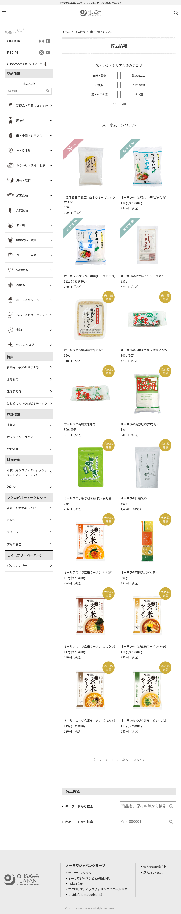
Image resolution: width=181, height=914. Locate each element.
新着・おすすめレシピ (21, 508)
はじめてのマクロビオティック (27, 403)
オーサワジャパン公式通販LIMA (89, 878)
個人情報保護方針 (155, 867)
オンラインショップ (20, 437)
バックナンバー (17, 565)
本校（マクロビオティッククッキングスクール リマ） (27, 472)
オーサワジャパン (79, 872)
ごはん (11, 520)
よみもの (12, 379)
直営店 (11, 425)
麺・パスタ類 (99, 94)
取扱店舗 (12, 449)
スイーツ (12, 532)
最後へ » (139, 760)
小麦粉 (99, 85)
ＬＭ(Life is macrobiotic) (85, 894)
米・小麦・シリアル (101, 31)
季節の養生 (14, 544)
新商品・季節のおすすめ (23, 367)
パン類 (139, 94)
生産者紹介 (14, 391)
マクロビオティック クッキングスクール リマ (97, 889)
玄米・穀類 (99, 75)
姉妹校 (11, 487)
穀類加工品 (138, 75)
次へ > (126, 760)
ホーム (66, 31)
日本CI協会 (75, 883)
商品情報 (80, 31)
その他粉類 (138, 85)
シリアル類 (119, 104)
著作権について (153, 873)
